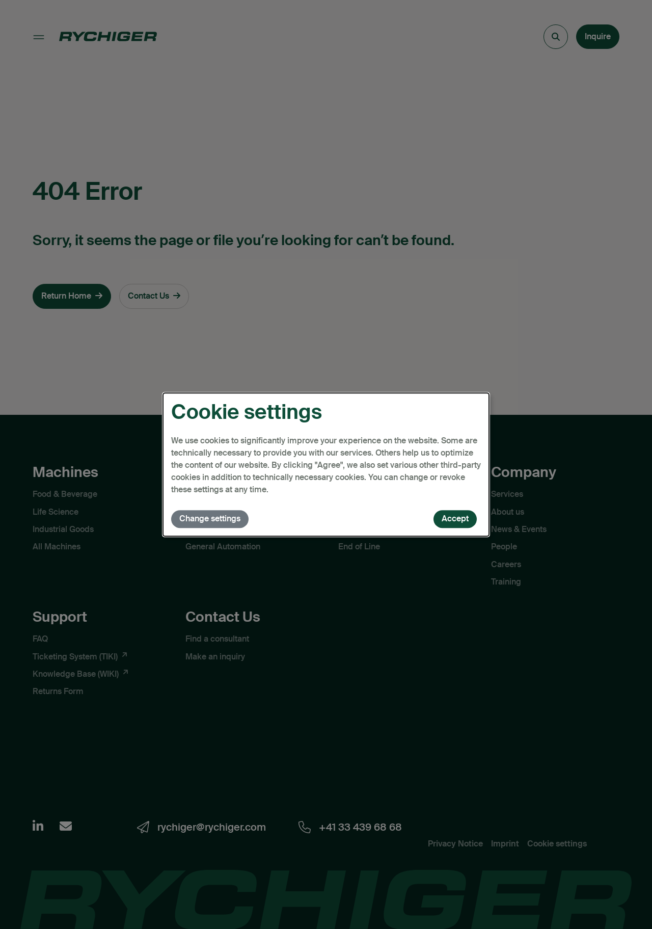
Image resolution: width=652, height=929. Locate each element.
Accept (455, 518)
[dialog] (326, 465)
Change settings (209, 518)
